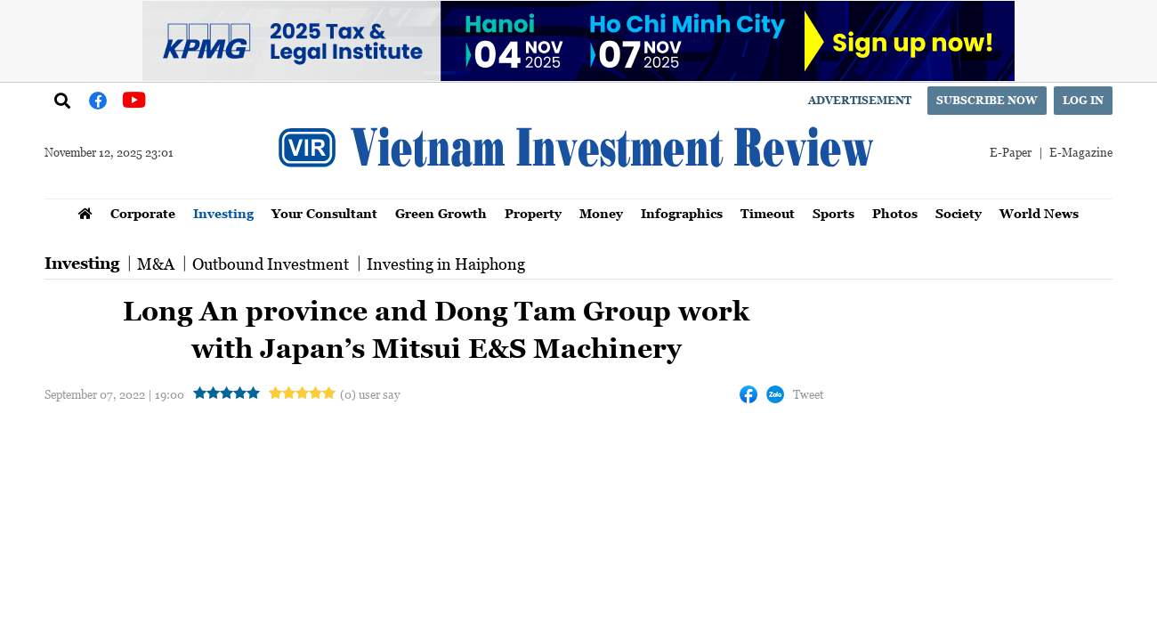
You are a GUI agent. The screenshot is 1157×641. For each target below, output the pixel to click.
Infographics (682, 213)
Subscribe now (987, 100)
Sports (833, 213)
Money (601, 213)
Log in (1083, 100)
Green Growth (441, 213)
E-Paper (1011, 151)
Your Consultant (324, 213)
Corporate (142, 213)
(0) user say (370, 393)
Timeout (767, 213)
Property (533, 213)
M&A (155, 263)
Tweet (808, 393)
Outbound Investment (270, 263)
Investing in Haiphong (446, 263)
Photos (895, 213)
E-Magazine (1080, 151)
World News (1039, 213)
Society (958, 213)
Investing (223, 213)
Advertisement (859, 100)
